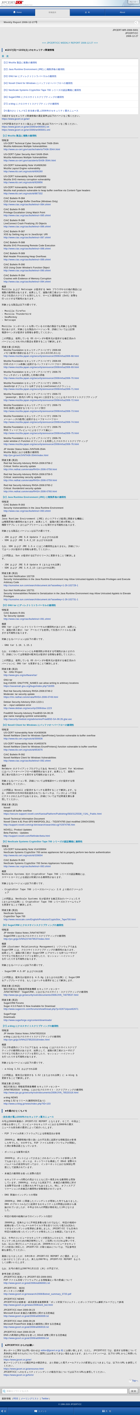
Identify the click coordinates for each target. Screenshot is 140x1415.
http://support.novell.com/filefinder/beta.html (27, 836)
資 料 (87, 12)
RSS (15, 1398)
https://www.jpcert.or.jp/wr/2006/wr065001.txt (25, 127)
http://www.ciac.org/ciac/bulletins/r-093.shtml (27, 511)
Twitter (45, 1398)
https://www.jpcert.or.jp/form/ (19, 1375)
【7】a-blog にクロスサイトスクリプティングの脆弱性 (31, 104)
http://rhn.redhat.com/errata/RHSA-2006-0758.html (30, 469)
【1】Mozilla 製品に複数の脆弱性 (20, 62)
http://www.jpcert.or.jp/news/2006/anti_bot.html (28, 1305)
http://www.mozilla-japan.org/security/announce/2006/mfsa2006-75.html (41, 433)
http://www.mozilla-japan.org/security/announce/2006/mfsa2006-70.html (41, 378)
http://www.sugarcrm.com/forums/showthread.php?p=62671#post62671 (41, 1009)
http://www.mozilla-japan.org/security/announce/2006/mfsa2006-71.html (41, 389)
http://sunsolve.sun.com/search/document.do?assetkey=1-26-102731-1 (41, 599)
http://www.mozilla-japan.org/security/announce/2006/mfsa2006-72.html (41, 400)
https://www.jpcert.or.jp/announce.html (24, 1369)
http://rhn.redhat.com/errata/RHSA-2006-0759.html (30, 480)
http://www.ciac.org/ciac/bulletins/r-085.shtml (27, 215)
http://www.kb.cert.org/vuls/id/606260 (23, 171)
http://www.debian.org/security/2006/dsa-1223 (28, 708)
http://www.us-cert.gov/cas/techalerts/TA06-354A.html (32, 149)
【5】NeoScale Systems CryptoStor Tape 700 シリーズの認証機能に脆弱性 (42, 90)
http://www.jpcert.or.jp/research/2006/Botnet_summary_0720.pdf (37, 1294)
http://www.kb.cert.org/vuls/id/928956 (23, 182)
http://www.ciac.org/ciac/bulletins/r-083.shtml (27, 866)
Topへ (135, 1380)
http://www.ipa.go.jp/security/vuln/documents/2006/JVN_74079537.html (41, 995)
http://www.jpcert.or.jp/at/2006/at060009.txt (26, 1316)
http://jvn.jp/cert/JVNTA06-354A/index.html (26, 455)
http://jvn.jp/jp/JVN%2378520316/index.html (27, 1039)
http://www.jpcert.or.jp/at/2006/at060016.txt (26, 1327)
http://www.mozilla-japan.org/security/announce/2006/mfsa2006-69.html (41, 367)
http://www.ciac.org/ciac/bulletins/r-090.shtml (27, 270)
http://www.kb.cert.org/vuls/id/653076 (23, 750)
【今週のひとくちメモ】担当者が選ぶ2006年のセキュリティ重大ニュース (41, 110)
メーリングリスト (30, 1398)
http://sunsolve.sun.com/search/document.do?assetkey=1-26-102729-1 (41, 585)
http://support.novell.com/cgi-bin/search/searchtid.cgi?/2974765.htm (39, 825)
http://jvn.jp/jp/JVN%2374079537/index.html (27, 939)
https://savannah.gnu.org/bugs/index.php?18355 (29, 686)
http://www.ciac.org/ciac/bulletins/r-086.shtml (27, 226)
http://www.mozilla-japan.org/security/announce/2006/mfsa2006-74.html (41, 422)
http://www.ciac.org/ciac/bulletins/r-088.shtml (27, 248)
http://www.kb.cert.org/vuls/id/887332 (23, 193)
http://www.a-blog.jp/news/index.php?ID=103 (27, 1103)
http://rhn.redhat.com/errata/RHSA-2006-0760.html (30, 491)
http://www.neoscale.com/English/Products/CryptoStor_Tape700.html (40, 919)
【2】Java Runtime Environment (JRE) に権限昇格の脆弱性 (34, 69)
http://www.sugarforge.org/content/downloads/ (28, 1020)
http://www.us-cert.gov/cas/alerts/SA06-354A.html (30, 160)
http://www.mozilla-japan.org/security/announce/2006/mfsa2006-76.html (41, 444)
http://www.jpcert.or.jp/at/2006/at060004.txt (26, 1338)
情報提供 (52, 12)
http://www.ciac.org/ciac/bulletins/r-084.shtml (27, 204)
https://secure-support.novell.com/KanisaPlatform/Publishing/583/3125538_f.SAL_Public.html (53, 814)
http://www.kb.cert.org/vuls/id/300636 (23, 738)
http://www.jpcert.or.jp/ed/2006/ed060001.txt (27, 1283)
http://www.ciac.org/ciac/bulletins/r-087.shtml (27, 237)
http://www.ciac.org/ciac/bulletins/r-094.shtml (27, 281)
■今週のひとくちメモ (16, 1111)
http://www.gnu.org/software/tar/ (20, 675)
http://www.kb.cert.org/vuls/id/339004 (23, 855)
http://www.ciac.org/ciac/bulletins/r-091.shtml (27, 619)
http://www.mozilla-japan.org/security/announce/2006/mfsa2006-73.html (41, 411)
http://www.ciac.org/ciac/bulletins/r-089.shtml (27, 259)
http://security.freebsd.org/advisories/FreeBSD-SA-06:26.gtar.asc (38, 719)
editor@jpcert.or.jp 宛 (52, 1350)
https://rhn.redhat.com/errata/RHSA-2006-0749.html (31, 697)
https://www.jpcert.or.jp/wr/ (16, 119)
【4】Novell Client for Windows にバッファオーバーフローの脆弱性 (38, 83)
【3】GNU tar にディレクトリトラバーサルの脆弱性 (30, 76)
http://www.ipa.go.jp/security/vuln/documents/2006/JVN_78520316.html (41, 1092)
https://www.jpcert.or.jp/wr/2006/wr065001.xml (26, 130)
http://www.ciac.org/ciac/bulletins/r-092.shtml (27, 760)
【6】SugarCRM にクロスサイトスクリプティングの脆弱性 (33, 97)
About (122, 12)
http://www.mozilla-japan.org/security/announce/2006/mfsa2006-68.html (41, 356)
